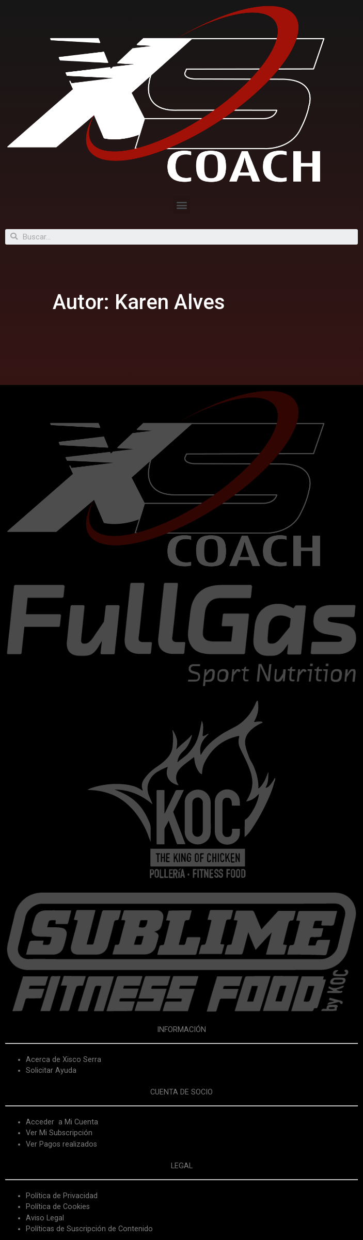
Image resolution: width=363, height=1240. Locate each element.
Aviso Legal (45, 1218)
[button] (181, 205)
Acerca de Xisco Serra (63, 1059)
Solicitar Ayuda (51, 1070)
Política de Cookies (58, 1206)
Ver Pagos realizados (61, 1144)
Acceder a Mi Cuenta (62, 1122)
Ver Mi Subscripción (59, 1133)
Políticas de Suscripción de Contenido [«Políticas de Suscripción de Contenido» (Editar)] (89, 1229)
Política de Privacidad (62, 1195)
